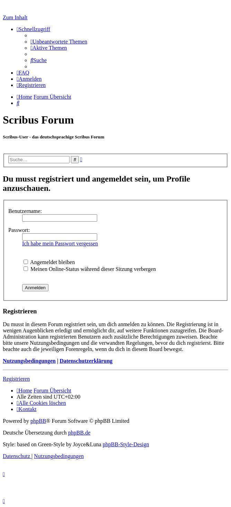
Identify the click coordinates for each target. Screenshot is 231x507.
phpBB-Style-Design (126, 444)
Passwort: (19, 230)
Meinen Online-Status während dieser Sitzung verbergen (90, 269)
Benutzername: (25, 211)
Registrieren (16, 379)
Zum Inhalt (15, 17)
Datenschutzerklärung (85, 361)
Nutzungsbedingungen (29, 361)
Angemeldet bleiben (49, 262)
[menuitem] (58, 42)
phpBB (38, 421)
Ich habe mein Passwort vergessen (60, 243)
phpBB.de (79, 433)
